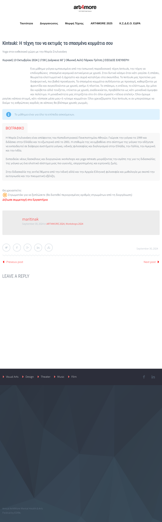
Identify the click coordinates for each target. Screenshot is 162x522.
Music (60, 376)
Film (74, 376)
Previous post (14, 262)
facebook (144, 377)
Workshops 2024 (74, 223)
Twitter (6, 248)
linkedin (153, 377)
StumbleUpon (49, 248)
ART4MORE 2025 (101, 23)
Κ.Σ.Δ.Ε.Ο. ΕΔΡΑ (130, 23)
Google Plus (27, 248)
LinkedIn (38, 248)
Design (29, 376)
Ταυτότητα (26, 23)
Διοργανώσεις (49, 23)
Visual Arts (12, 376)
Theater (45, 376)
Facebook (17, 248)
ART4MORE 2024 (56, 223)
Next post (150, 262)
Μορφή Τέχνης (74, 23)
